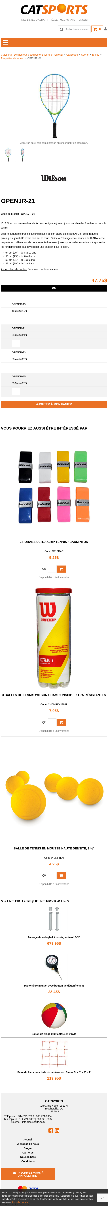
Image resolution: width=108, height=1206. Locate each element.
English (84, 19)
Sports (84, 54)
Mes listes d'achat (33, 19)
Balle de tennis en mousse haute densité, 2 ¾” (54, 848)
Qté (44, 568)
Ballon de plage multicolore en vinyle (54, 1034)
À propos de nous (28, 1143)
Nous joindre (28, 1156)
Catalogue (72, 54)
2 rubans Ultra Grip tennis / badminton (54, 542)
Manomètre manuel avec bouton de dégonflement (54, 985)
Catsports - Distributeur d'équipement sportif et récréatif (32, 54)
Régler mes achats (62, 19)
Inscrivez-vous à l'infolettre (28, 1174)
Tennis (95, 54)
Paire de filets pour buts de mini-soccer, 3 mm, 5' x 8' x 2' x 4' (54, 1072)
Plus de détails (20, 1202)
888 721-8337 (44, 1119)
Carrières (28, 1152)
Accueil (28, 1139)
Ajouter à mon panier (54, 404)
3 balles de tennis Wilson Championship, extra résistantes (54, 695)
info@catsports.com (33, 1122)
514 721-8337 (27, 1119)
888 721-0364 (44, 1116)
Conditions (28, 1161)
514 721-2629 (26, 1116)
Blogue (28, 1148)
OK (102, 1197)
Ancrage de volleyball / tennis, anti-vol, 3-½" (54, 937)
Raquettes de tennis (12, 58)
